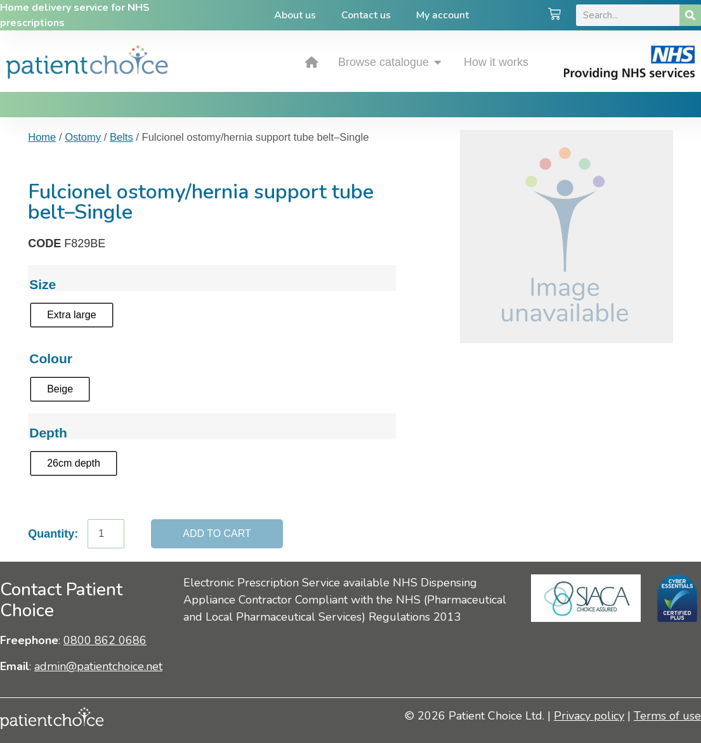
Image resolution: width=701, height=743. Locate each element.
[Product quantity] (106, 533)
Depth (48, 432)
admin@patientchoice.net (98, 666)
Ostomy (83, 137)
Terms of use (667, 715)
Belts (121, 137)
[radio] (71, 315)
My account (442, 15)
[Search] (690, 15)
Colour (50, 358)
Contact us (366, 15)
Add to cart (217, 533)
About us (295, 15)
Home (42, 137)
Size (42, 284)
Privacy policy (589, 715)
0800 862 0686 (105, 640)
